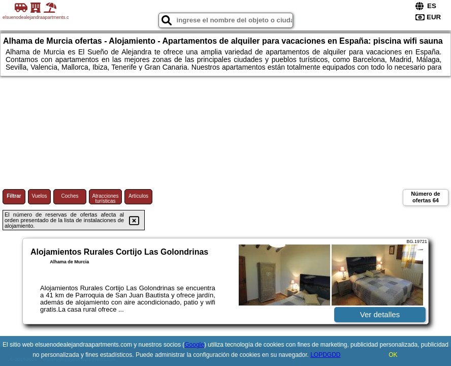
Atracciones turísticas (105, 198)
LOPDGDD (325, 354)
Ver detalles (380, 314)
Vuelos (39, 196)
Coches (70, 196)
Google (194, 344)
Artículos (138, 196)
